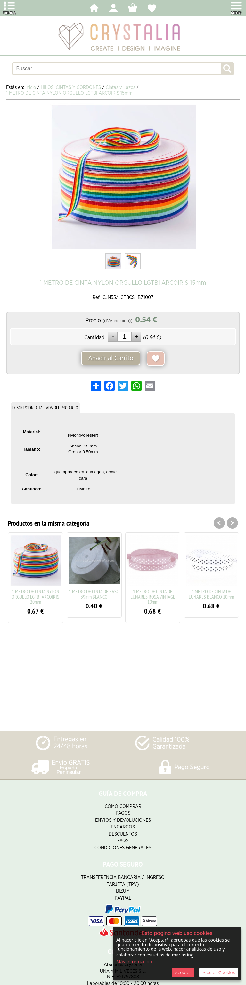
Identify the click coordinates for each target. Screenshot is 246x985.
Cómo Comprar (123, 806)
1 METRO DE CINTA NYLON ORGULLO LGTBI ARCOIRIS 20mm (35, 596)
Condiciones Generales (122, 847)
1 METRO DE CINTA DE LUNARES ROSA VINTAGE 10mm (152, 596)
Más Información (134, 961)
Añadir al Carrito (110, 358)
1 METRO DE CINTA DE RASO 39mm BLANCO (94, 594)
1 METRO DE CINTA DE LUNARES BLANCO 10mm (211, 594)
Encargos (123, 827)
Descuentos (123, 834)
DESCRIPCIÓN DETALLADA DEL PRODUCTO (45, 408)
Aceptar (183, 972)
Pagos (123, 813)
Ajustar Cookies (218, 972)
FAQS (122, 840)
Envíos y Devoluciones (123, 820)
